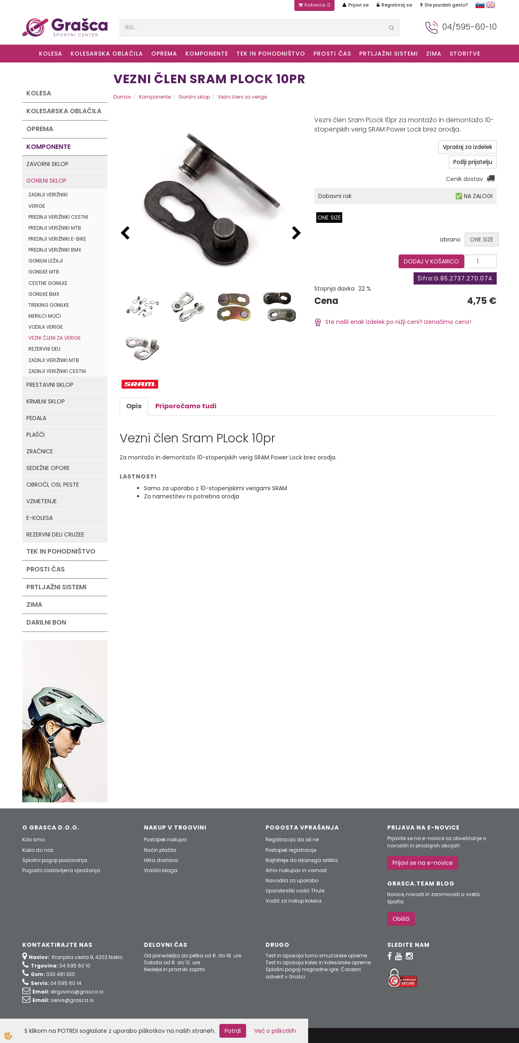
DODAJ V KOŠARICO (431, 261)
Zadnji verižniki (48, 194)
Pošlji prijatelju (472, 162)
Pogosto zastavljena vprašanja (61, 870)
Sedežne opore (48, 468)
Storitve (465, 54)
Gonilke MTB (43, 271)
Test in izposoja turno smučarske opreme (316, 955)
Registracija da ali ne (292, 839)
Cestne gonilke (47, 283)
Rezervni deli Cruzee (55, 534)
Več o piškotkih (275, 1031)
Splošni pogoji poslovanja (54, 860)
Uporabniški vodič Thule (295, 890)
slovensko (480, 5)
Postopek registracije (291, 850)
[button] (297, 233)
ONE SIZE (329, 217)
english (490, 5)
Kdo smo (33, 839)
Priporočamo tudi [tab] (186, 406)
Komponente (206, 54)
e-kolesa (39, 518)
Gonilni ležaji (45, 260)
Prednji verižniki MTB (54, 227)
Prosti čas (332, 54)
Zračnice (39, 451)
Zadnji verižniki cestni (57, 371)
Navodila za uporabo (292, 880)
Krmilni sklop (45, 401)
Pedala (36, 418)
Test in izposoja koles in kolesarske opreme (318, 962)
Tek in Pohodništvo (270, 54)
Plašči (35, 435)
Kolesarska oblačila (107, 54)
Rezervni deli (44, 348)
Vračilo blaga (161, 870)
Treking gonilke (48, 305)
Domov (122, 96)
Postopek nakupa (165, 839)
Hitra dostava (161, 860)
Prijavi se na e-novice (422, 863)
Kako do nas (38, 850)
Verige (36, 206)
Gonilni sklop (46, 181)
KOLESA (50, 54)
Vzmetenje (41, 501)
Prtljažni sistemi (388, 54)
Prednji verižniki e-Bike (57, 238)
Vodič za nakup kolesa (294, 900)
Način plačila (160, 850)
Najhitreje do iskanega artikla (302, 860)
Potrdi (233, 1031)
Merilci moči (44, 315)
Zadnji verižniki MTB (53, 360)
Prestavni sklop (49, 385)
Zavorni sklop (47, 164)
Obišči (401, 919)
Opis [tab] (134, 406)
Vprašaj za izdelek (467, 147)
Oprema (164, 54)
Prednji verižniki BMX (54, 249)
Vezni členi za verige (54, 337)
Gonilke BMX (43, 294)
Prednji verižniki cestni (58, 216)
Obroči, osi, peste (52, 485)
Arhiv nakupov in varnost (296, 870)
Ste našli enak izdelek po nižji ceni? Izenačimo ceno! (392, 322)
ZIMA (434, 54)
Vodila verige (45, 326)
